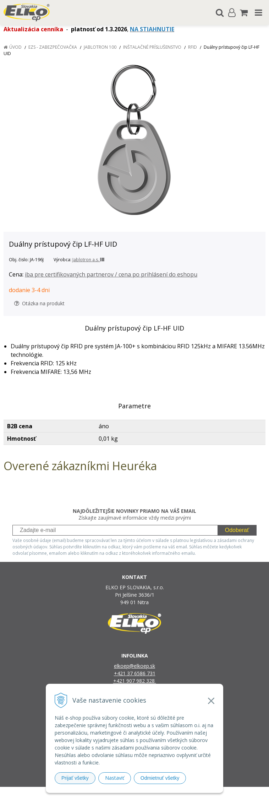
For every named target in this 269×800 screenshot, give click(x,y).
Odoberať (237, 530)
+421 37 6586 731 (134, 673)
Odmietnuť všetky (160, 778)
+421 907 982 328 (134, 680)
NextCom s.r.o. (207, 793)
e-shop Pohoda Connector (162, 793)
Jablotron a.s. (88, 260)
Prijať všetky (75, 778)
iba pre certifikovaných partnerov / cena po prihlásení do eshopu (111, 274)
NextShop (122, 793)
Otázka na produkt (39, 303)
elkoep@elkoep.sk (134, 665)
